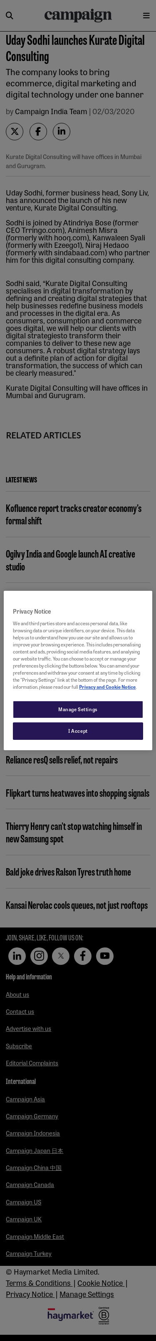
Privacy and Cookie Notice (107, 686)
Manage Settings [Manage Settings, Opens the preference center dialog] (78, 709)
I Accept (78, 730)
